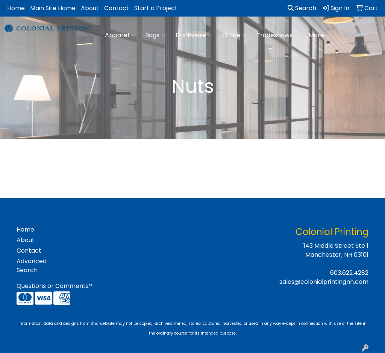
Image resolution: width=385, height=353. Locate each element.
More (319, 35)
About (90, 8)
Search (302, 8)
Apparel (120, 35)
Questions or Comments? (54, 286)
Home (16, 8)
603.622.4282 (349, 272)
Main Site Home (53, 8)
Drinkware (194, 35)
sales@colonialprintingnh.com (323, 281)
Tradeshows (277, 35)
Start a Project (155, 8)
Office (234, 35)
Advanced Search (32, 265)
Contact (116, 8)
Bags (155, 35)
